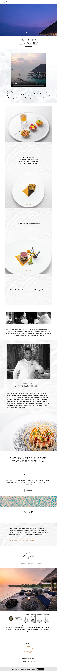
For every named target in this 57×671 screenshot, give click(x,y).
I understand (40, 669)
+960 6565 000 (21, 563)
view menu (28, 490)
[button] (27, 138)
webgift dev (32, 661)
